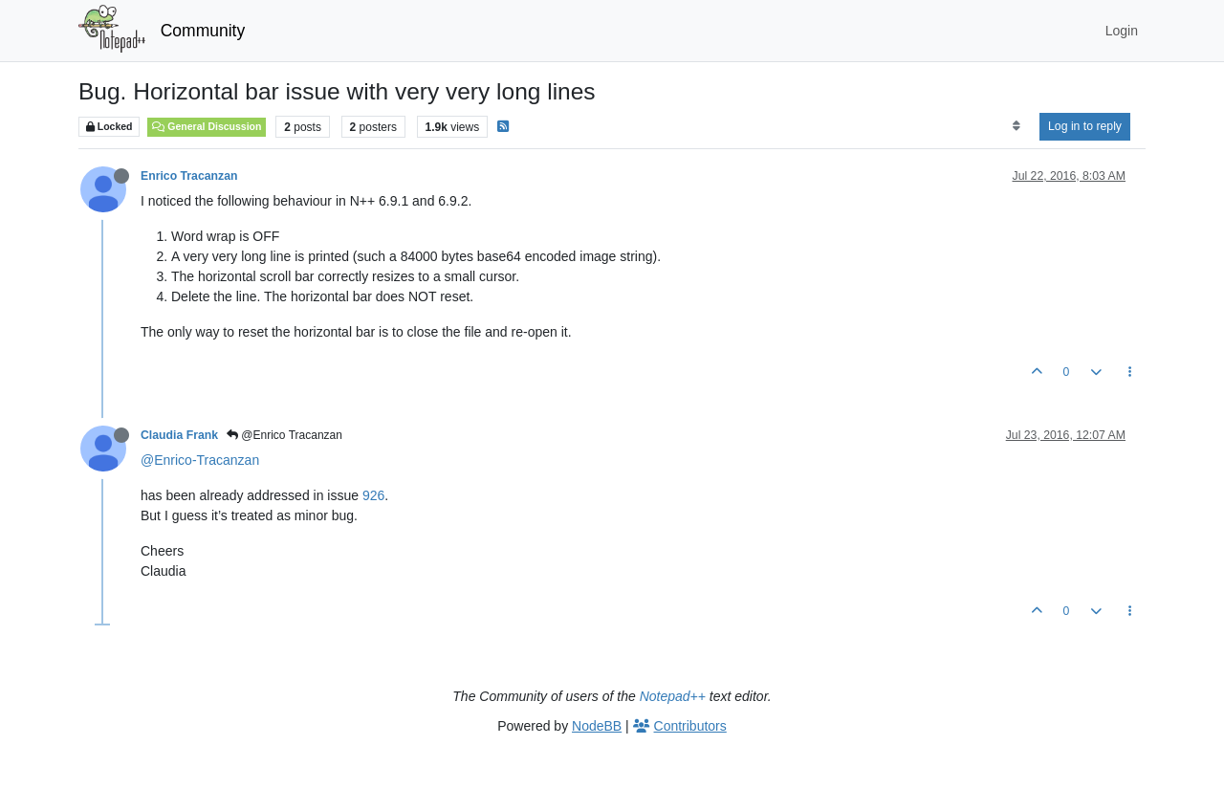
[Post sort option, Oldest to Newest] (1016, 126)
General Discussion (206, 126)
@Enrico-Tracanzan (200, 460)
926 (373, 495)
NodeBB (597, 726)
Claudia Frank (179, 435)
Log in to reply (1085, 126)
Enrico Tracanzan (189, 176)
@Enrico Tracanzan (284, 435)
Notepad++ (673, 696)
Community (203, 30)
